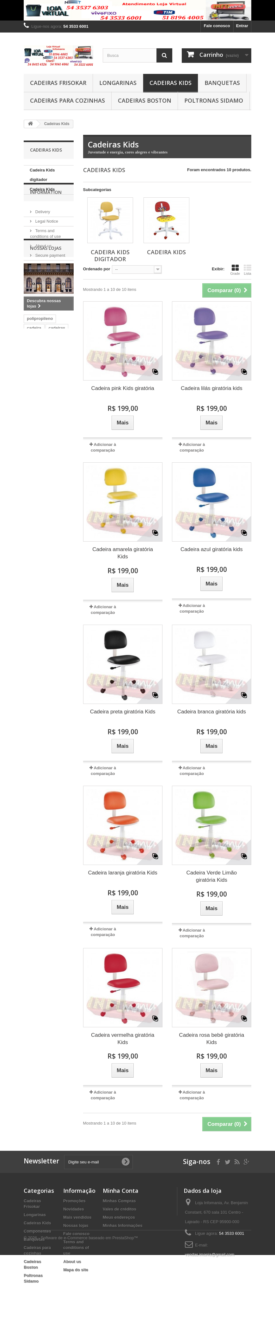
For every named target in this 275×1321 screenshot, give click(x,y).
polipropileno (40, 407)
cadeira (34, 417)
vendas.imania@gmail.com (209, 1254)
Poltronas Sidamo (213, 100)
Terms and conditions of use (76, 1248)
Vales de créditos (119, 1209)
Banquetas (222, 83)
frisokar (59, 445)
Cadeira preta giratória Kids (123, 712)
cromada (35, 426)
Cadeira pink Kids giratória (122, 388)
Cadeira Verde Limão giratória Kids (211, 876)
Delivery (42, 230)
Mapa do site (75, 1269)
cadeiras (57, 417)
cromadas (36, 436)
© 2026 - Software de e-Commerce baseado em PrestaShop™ (81, 1303)
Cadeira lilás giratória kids (211, 388)
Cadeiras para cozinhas (67, 100)
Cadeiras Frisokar (58, 83)
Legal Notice (46, 239)
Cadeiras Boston (144, 100)
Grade (235, 269)
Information (46, 213)
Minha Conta (120, 1190)
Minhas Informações (123, 1225)
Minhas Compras (119, 1200)
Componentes (37, 1231)
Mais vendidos (77, 1217)
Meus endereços (119, 1217)
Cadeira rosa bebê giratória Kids (211, 1038)
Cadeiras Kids (171, 83)
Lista (247, 269)
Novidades (73, 1209)
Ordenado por (96, 269)
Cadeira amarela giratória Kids (122, 553)
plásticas (36, 445)
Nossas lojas (46, 283)
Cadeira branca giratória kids (211, 712)
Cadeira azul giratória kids (211, 549)
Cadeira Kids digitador (42, 175)
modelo (59, 455)
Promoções (74, 1200)
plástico (61, 436)
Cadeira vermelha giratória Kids (122, 1038)
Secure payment (49, 274)
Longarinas (118, 83)
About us (43, 264)
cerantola (36, 455)
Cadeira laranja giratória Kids (122, 873)
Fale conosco (217, 25)
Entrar (242, 25)
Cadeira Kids (42, 189)
